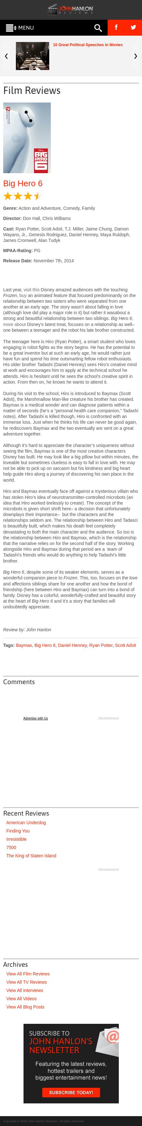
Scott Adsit (125, 645)
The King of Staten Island (31, 855)
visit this (32, 289)
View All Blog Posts (25, 1006)
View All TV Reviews (26, 982)
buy (23, 295)
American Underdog (26, 822)
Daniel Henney (72, 645)
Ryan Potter (100, 645)
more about (14, 324)
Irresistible (16, 839)
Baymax (24, 645)
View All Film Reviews (28, 973)
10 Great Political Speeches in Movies (88, 45)
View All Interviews (24, 990)
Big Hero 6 (23, 183)
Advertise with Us (36, 718)
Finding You (18, 830)
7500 (11, 847)
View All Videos (21, 998)
